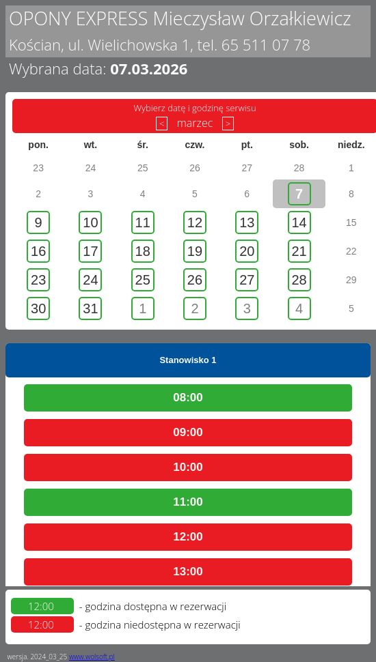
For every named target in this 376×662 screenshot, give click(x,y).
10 (90, 222)
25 (142, 279)
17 (90, 251)
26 (194, 279)
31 (90, 308)
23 (38, 279)
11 (142, 222)
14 (298, 222)
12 (194, 222)
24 (90, 279)
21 (298, 251)
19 (194, 251)
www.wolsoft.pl (92, 656)
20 (246, 251)
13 (246, 222)
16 (38, 251)
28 (298, 279)
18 (142, 251)
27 (246, 279)
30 (38, 308)
